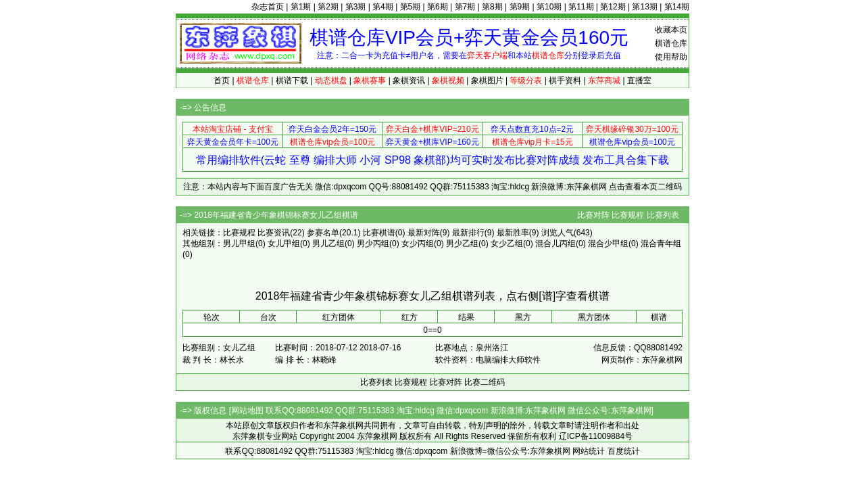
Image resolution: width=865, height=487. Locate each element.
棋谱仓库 (671, 43)
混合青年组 (661, 243)
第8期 (492, 6)
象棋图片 (487, 80)
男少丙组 (373, 243)
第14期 (676, 6)
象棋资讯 (409, 80)
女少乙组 (507, 243)
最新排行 (468, 232)
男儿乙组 (328, 243)
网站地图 (247, 410)
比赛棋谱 (379, 232)
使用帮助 (671, 57)
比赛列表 (663, 215)
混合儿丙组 (555, 243)
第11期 (580, 6)
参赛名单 (323, 232)
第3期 (355, 6)
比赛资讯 (273, 232)
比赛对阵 (593, 215)
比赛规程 (628, 215)
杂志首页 (267, 6)
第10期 (549, 6)
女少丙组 (417, 243)
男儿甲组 (239, 243)
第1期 (301, 6)
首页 (222, 80)
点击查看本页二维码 (645, 186)
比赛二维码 (484, 382)
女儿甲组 (284, 243)
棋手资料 (565, 80)
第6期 (437, 6)
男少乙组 (462, 243)
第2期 (328, 6)
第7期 (465, 6)
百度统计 (624, 451)
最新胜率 (513, 232)
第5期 (410, 6)
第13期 (644, 6)
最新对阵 (423, 232)
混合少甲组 (608, 243)
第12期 (612, 6)
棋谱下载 (292, 80)
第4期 (382, 6)
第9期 (520, 6)
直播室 (639, 80)
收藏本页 (671, 29)
